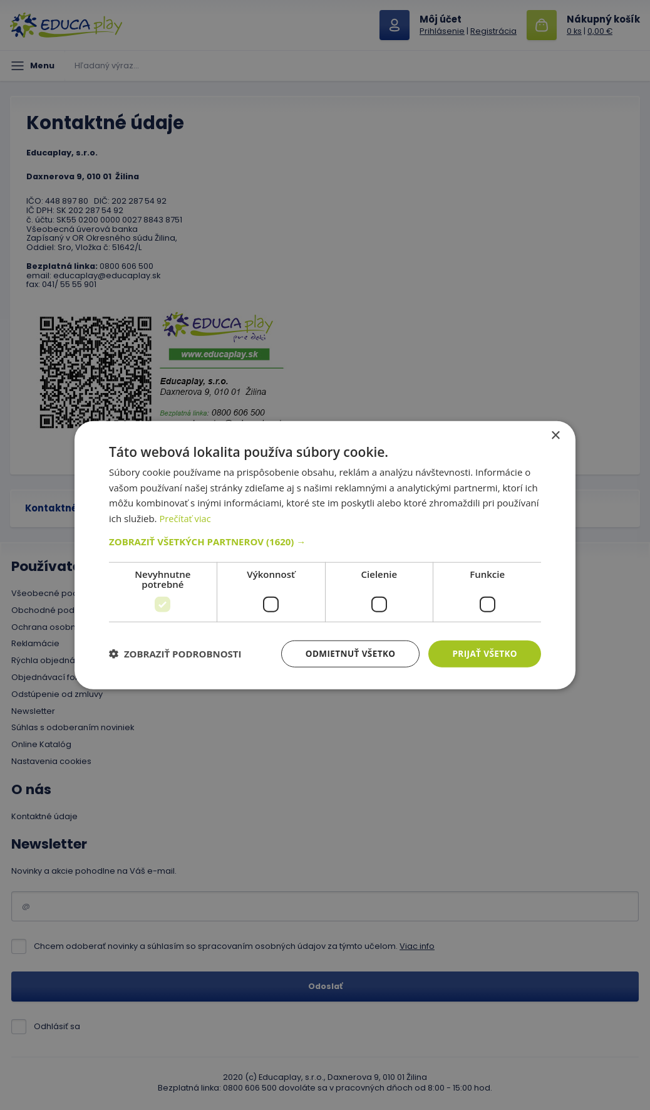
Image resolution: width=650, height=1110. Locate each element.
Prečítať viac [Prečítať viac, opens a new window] (185, 517)
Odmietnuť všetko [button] (346, 653)
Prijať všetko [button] (483, 653)
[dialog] (325, 555)
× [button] (555, 434)
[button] (325, 541)
